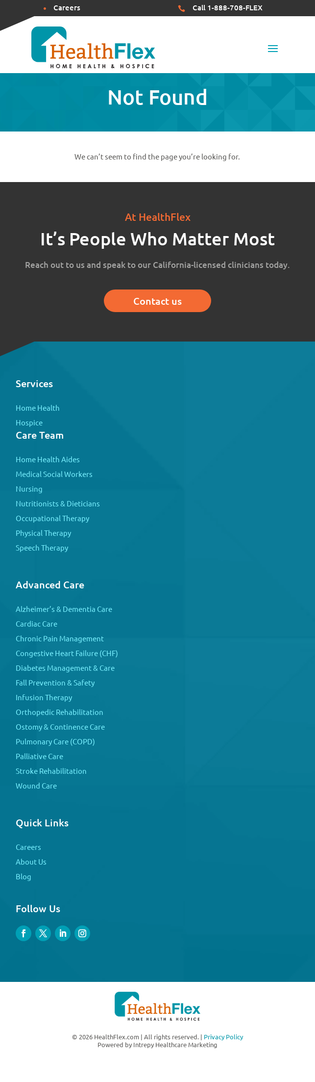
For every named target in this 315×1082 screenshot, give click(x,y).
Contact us (157, 300)
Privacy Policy (223, 1036)
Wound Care (36, 785)
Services (34, 383)
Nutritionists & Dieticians (58, 503)
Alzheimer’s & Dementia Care (64, 608)
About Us (31, 861)
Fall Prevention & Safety (55, 682)
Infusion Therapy (44, 697)
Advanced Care (50, 584)
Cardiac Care (36, 623)
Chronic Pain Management (60, 638)
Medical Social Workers (54, 473)
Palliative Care (39, 756)
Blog (23, 876)
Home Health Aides (48, 459)
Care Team (40, 434)
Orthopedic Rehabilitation (59, 711)
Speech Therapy (42, 547)
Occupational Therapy (52, 518)
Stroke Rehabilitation (51, 770)
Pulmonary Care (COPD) (55, 741)
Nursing (29, 488)
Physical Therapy (43, 532)
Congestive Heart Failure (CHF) (67, 653)
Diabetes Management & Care (65, 667)
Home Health (38, 407)
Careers (28, 846)
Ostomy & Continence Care (60, 726)
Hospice (29, 422)
